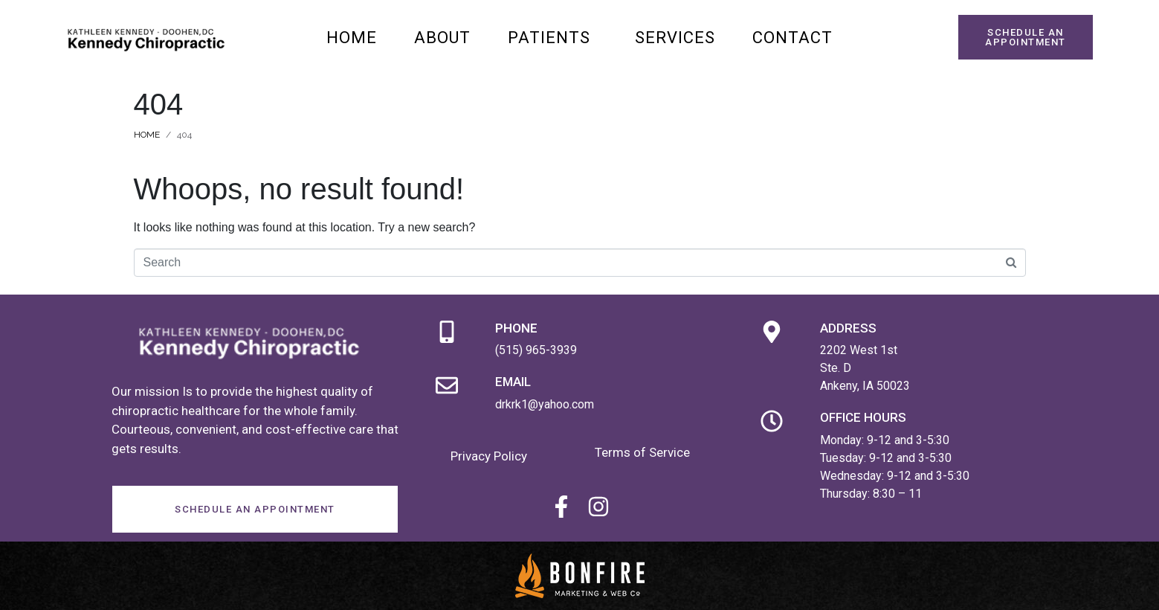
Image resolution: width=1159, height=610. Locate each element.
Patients (549, 37)
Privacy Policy (489, 456)
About (442, 37)
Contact (792, 37)
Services (675, 37)
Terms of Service (642, 452)
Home (351, 37)
